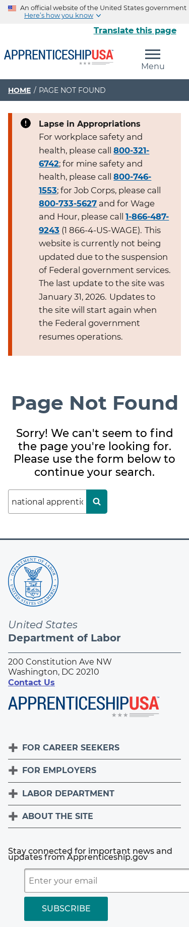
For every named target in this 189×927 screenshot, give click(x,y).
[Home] (58, 58)
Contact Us (31, 682)
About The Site (57, 816)
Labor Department (68, 793)
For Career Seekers (70, 747)
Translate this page (135, 30)
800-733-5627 (68, 203)
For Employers (59, 770)
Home (19, 90)
